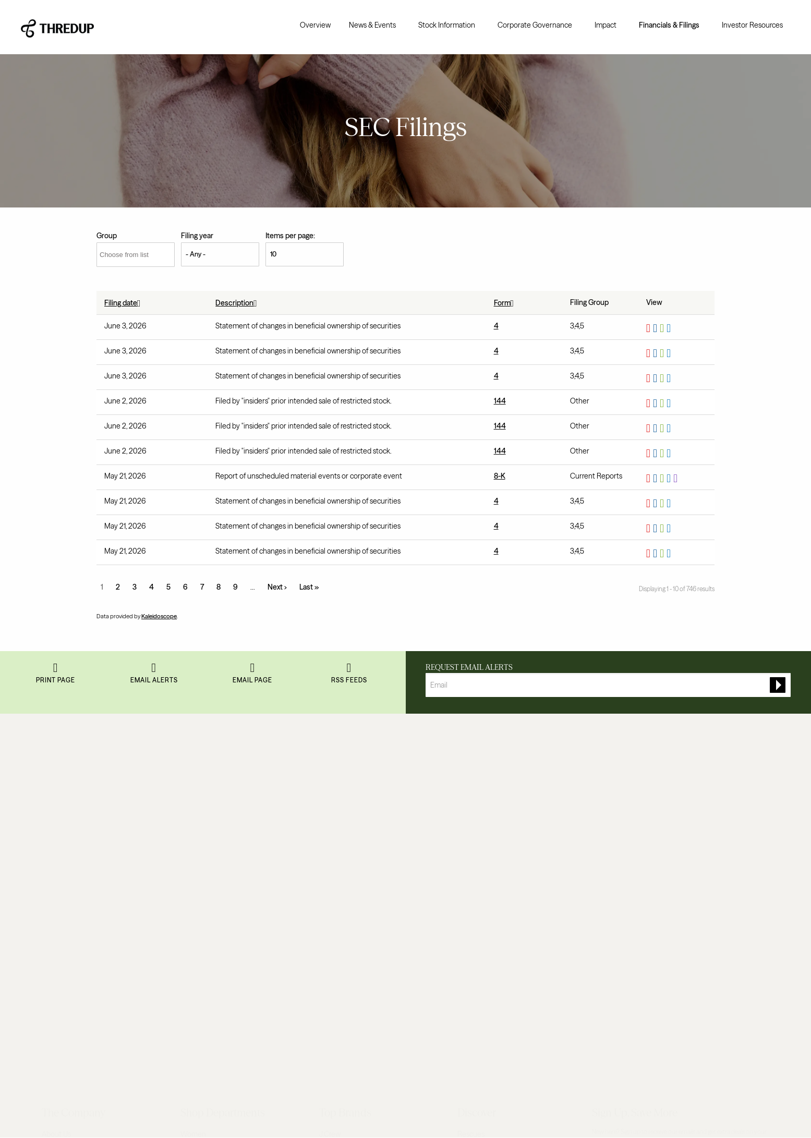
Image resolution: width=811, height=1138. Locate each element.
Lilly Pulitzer (338, 892)
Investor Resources (752, 25)
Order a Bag (475, 908)
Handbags (196, 892)
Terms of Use (57, 1108)
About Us (56, 767)
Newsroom (59, 874)
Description (238, 303)
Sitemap (470, 857)
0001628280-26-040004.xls (663, 453)
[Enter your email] (649, 799)
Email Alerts (154, 688)
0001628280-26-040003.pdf (649, 403)
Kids (186, 785)
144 (500, 401)
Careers (54, 838)
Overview (315, 25)
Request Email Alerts (469, 667)
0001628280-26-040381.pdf (649, 378)
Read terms (634, 776)
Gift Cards (473, 821)
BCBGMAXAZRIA (346, 821)
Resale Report (64, 802)
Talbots (330, 857)
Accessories (199, 910)
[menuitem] (315, 25)
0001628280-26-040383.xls (663, 353)
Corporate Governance (535, 25)
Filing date (125, 303)
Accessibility (138, 1108)
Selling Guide (478, 926)
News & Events (372, 25)
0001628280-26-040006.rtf (656, 428)
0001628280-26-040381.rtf (656, 378)
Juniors (192, 802)
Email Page (252, 688)
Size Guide (474, 785)
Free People (338, 874)
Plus (186, 857)
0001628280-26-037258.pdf (649, 503)
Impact (605, 25)
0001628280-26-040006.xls (663, 428)
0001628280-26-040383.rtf (656, 353)
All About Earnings (486, 944)
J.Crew (330, 767)
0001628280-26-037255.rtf (656, 528)
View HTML (670, 328)
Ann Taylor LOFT (345, 785)
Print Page (55, 688)
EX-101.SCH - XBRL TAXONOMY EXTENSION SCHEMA (676, 478)
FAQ (48, 910)
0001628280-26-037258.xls (663, 503)
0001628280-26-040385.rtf (656, 328)
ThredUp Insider (482, 802)
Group (106, 235)
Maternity (196, 838)
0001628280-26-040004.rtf (656, 453)
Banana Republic (345, 802)
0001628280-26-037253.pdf (649, 553)
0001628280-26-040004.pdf (649, 453)
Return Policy (63, 928)
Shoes (190, 874)
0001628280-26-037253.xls (663, 553)
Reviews (55, 946)
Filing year (197, 235)
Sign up (740, 799)
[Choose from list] (136, 254)
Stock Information (446, 25)
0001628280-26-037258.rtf (656, 503)
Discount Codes (482, 838)
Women (193, 767)
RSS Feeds (349, 688)
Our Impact (60, 821)
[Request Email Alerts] (608, 685)
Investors (56, 892)
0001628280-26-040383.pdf (649, 353)
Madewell (334, 910)
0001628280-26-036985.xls (663, 478)
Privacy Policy (98, 1108)
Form (506, 303)
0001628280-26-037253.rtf (656, 553)
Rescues (471, 767)
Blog (48, 785)
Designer (194, 821)
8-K (499, 476)
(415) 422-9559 (733, 1108)
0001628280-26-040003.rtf (656, 403)
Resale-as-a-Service (73, 857)
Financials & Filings (669, 25)
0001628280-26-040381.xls (663, 378)
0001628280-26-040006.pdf (649, 428)
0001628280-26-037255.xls (663, 528)
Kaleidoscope (159, 616)
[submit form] (777, 685)
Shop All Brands (344, 928)
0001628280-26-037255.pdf (649, 528)
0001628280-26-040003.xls (663, 403)
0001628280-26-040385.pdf (649, 328)
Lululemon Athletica (351, 838)
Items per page (289, 235)
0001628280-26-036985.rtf (656, 478)
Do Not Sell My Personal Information (206, 1108)
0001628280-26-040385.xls (663, 328)
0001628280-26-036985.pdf (649, 478)
